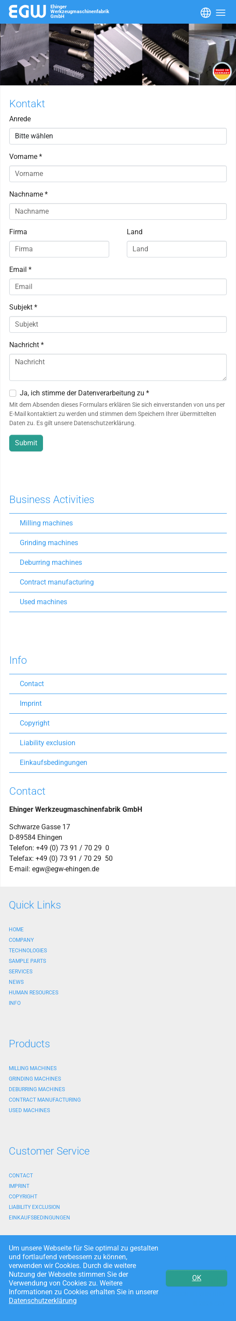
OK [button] (196, 1278)
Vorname (25, 156)
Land (135, 232)
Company (21, 940)
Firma (18, 232)
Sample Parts (27, 961)
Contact (32, 684)
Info (15, 1003)
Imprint (31, 703)
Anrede (20, 119)
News (16, 982)
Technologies (28, 951)
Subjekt (23, 307)
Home (16, 929)
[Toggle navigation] (204, 11)
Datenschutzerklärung (43, 1300)
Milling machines (46, 523)
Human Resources (33, 993)
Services (20, 972)
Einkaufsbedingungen (53, 762)
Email (20, 269)
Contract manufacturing (57, 582)
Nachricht (26, 345)
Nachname (28, 194)
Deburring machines (51, 562)
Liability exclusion (47, 743)
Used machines (43, 602)
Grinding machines (49, 543)
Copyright (35, 723)
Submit (26, 443)
